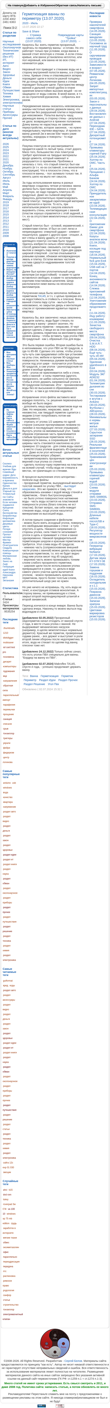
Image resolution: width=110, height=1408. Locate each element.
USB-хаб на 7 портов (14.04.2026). (98, 270)
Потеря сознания (7, 530)
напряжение (9, 807)
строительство (11, 1304)
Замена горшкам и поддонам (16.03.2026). (98, 572)
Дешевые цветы (8, 525)
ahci (5, 1190)
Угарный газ (9, 491)
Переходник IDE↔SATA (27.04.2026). (98, 129)
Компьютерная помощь (10, 552)
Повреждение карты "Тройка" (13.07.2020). (71, 38)
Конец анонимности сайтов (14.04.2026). (98, 281)
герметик (67, 676)
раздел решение (34, 684)
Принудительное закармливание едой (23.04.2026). (98, 199)
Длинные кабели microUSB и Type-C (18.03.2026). (98, 521)
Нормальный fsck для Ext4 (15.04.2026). (98, 260)
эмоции (7, 1172)
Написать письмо (89, 5)
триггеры (7, 738)
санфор (7, 1295)
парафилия (9, 704)
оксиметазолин (11, 1247)
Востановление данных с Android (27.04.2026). (98, 118)
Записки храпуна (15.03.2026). (98, 604)
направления (10, 680)
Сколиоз (7, 463)
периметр (30, 680)
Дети (13, 475)
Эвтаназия (8, 580)
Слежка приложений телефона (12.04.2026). (98, 293)
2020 (25, 23)
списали (7, 724)
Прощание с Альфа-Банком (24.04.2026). (98, 176)
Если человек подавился (10, 503)
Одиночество (10, 483)
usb (14, 783)
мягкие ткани (10, 1237)
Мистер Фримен (7, 541)
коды (12, 985)
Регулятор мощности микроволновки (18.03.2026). (98, 536)
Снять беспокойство (10, 511)
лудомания (9, 671)
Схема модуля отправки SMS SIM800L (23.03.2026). (98, 493)
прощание (8, 714)
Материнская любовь (10, 557)
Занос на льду (7, 562)
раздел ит (8, 859)
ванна (34, 676)
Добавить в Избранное (39, 5)
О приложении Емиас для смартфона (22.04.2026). (98, 227)
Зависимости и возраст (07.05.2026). (98, 67)
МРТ (5, 577)
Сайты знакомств (8, 498)
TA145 (42, 296)
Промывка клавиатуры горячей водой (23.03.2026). (98, 478)
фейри (6, 748)
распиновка (9, 1276)
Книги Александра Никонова (9, 572)
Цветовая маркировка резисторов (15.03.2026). (98, 615)
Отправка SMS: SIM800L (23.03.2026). (98, 507)
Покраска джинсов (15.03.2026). (98, 594)
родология (8, 1290)
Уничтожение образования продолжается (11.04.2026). (98, 306)
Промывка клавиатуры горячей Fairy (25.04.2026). (98, 152)
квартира (8, 802)
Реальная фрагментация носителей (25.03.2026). (98, 449)
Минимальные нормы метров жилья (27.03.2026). (98, 423)
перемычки (9, 709)
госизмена (8, 657)
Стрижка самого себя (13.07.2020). (34, 38)
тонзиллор (8, 733)
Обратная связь (66, 5)
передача (8, 1266)
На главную (16, 5)
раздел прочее (68, 680)
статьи (6, 1300)
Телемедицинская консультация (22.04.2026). (98, 213)
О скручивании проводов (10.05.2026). (98, 57)
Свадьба (7, 548)
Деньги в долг (10, 488)
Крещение (8, 507)
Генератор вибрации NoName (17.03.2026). (98, 550)
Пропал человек (7, 536)
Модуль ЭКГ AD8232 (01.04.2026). (98, 377)
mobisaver (8, 642)
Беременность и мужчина (10, 479)
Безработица (9, 515)
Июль (34, 23)
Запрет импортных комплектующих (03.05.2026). (98, 92)
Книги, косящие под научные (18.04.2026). (98, 250)
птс (4, 1271)
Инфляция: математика (9, 519)
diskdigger (8, 637)
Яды (13, 469)
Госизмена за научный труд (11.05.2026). (98, 46)
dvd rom (7, 1194)
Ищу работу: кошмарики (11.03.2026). (98, 319)
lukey (5, 1199)
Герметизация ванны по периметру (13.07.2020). (43, 16)
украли (6, 743)
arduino (7, 783)
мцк (5, 676)
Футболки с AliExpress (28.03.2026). (98, 411)
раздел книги (10, 864)
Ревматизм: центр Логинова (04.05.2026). (98, 78)
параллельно (10, 1257)
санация (7, 719)
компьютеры (9, 666)
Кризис (6, 486)
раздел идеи (9, 854)
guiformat (8, 980)
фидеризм (8, 752)
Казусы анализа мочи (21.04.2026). (98, 239)
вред (5, 985)
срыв (5, 728)
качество (7, 797)
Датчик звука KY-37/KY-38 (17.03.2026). (98, 561)
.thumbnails (9, 628)
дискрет (7, 661)
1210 (5, 633)
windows (7, 787)
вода (5, 792)
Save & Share (30, 31)
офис (6, 1252)
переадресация (11, 1261)
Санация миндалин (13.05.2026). (98, 37)
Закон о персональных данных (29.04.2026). (98, 106)
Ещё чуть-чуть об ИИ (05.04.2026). (98, 355)
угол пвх (53, 684)
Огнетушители (10, 545)
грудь (14, 1223)
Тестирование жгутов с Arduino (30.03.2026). (98, 400)
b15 (11, 1190)
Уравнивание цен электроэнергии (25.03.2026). (98, 463)
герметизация (50, 676)
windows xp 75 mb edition (9, 1218)
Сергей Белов (73, 1360)
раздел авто (9, 811)
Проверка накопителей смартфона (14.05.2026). (98, 26)
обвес (6, 1242)
